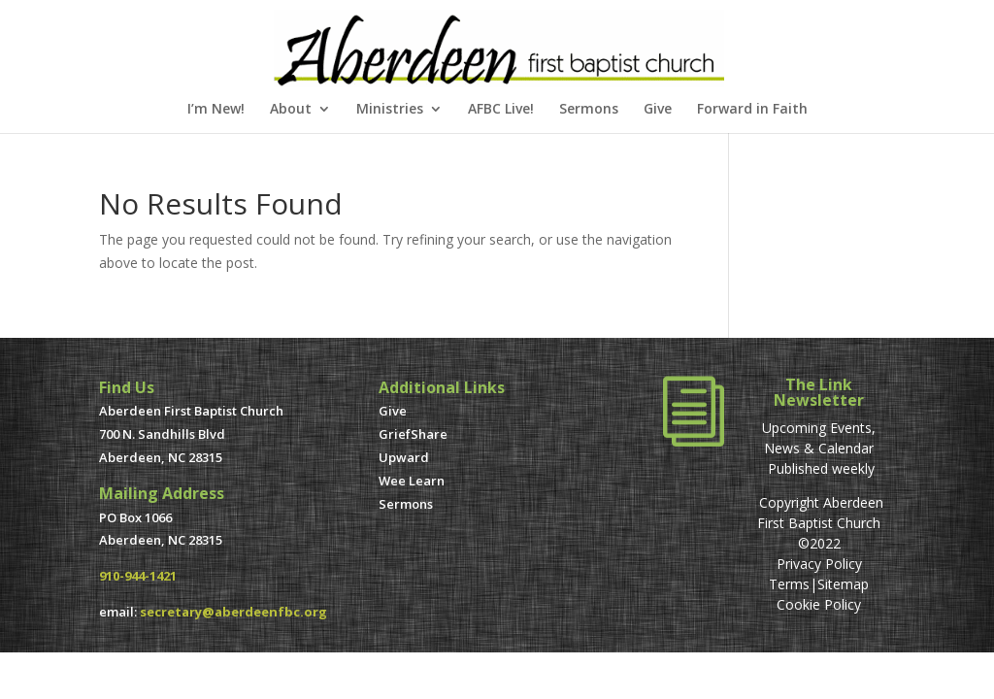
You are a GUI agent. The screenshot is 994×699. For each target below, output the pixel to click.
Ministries (389, 109)
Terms (789, 584)
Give (658, 109)
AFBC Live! (501, 109)
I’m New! (216, 109)
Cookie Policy (819, 604)
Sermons (588, 109)
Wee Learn (412, 480)
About (291, 109)
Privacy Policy (819, 563)
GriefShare (413, 434)
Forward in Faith (752, 109)
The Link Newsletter (819, 392)
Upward (404, 457)
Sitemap (843, 584)
